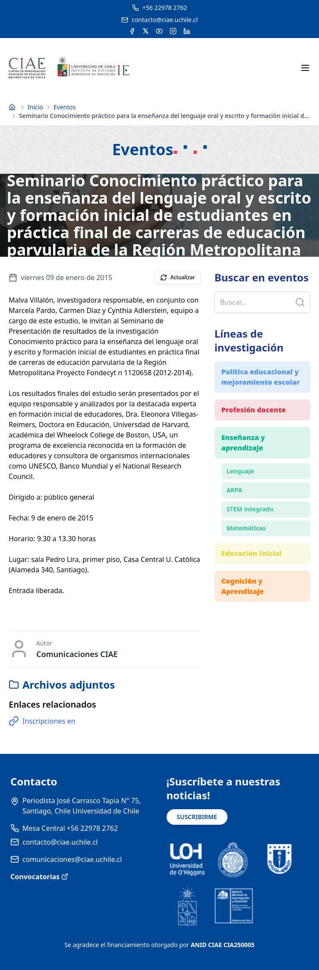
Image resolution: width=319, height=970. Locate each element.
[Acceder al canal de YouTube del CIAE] (159, 31)
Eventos (65, 107)
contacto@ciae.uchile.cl (60, 842)
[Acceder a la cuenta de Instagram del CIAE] (173, 31)
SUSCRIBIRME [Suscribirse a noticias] (197, 817)
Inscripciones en (42, 721)
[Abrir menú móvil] (305, 68)
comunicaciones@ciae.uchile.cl (72, 859)
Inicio (35, 107)
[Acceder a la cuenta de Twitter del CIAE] (145, 31)
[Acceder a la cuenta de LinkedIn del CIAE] (186, 31)
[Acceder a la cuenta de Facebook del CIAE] (132, 31)
